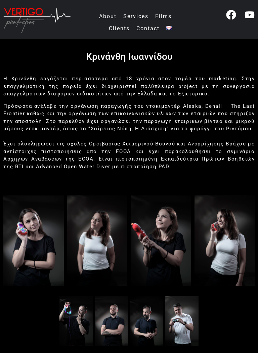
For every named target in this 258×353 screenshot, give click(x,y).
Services (135, 16)
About (108, 16)
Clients (119, 28)
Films (163, 16)
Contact (148, 28)
